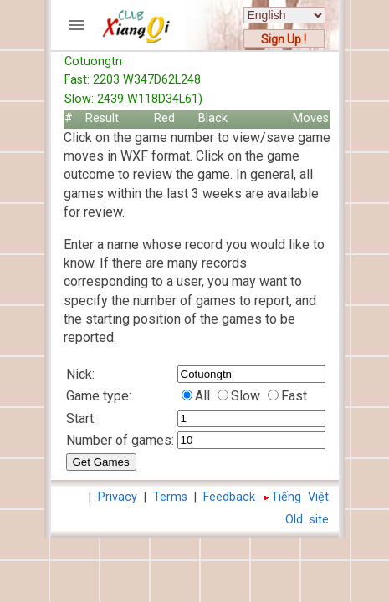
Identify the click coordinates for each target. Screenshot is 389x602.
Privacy (117, 497)
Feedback (229, 497)
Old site (307, 520)
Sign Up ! (283, 39)
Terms (170, 497)
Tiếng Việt (300, 497)
